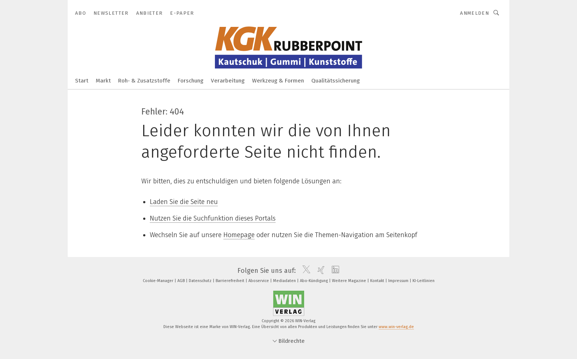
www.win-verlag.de (396, 326)
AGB (181, 280)
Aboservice (259, 280)
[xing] (319, 271)
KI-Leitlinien (424, 280)
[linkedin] (333, 271)
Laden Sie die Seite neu (184, 202)
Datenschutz (201, 280)
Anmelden (474, 13)
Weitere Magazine (349, 280)
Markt (103, 80)
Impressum (399, 280)
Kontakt (377, 280)
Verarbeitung (228, 80)
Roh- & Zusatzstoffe (144, 80)
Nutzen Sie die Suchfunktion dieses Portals (213, 218)
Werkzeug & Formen (278, 80)
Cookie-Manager (158, 280)
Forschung (190, 80)
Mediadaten (285, 280)
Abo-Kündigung (314, 280)
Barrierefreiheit (230, 280)
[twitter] (304, 271)
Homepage (239, 235)
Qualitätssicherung (335, 80)
